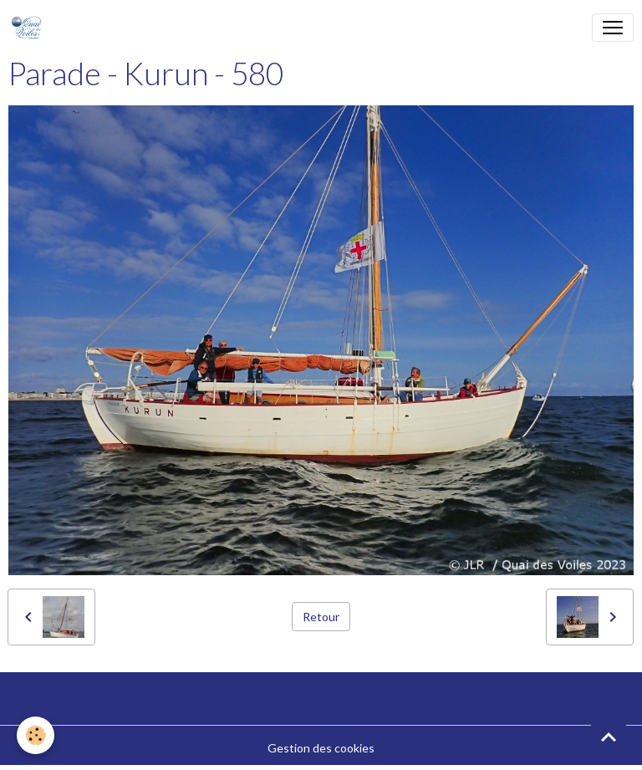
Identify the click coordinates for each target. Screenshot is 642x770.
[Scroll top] (608, 736)
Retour (321, 616)
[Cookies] (35, 735)
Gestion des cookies (321, 748)
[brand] (29, 27)
